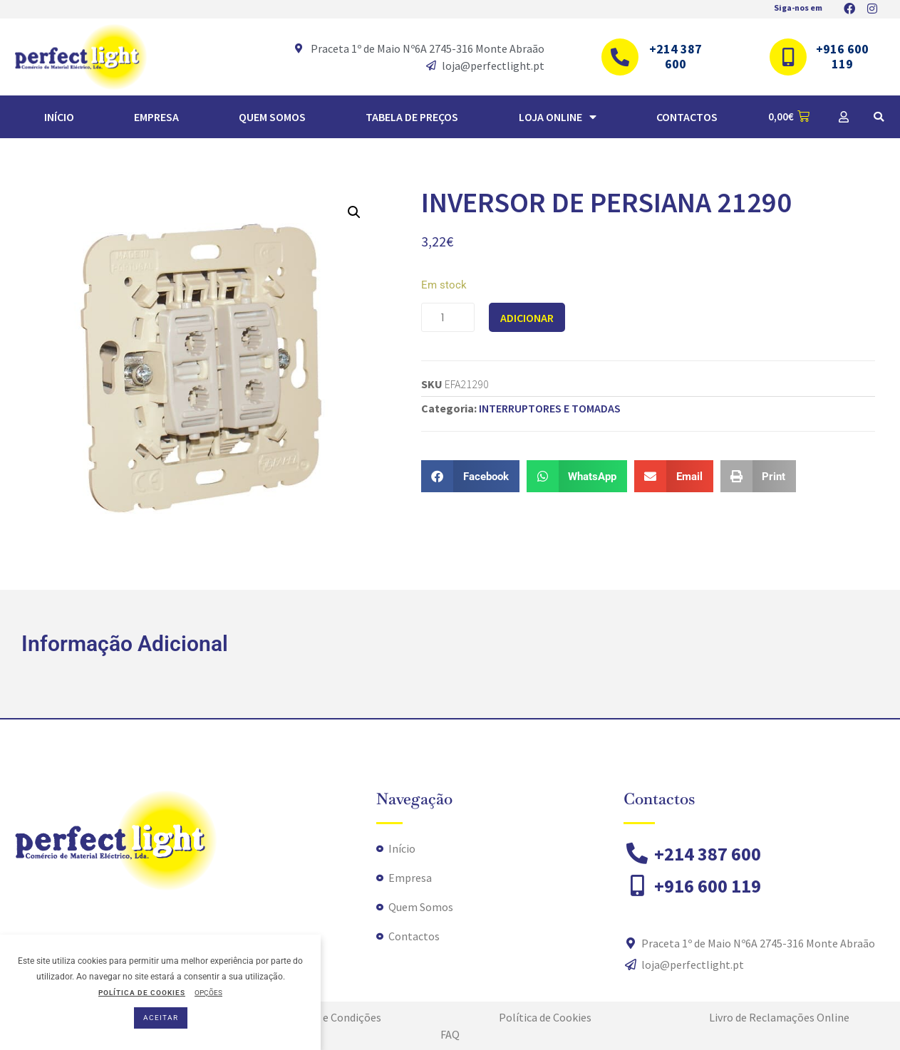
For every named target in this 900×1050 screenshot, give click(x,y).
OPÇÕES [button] (208, 993)
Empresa (156, 117)
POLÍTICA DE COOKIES (141, 993)
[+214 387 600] (619, 57)
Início (59, 117)
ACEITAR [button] (160, 1018)
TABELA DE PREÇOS (412, 117)
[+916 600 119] (788, 57)
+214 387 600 (675, 57)
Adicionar (527, 318)
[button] (878, 117)
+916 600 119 (842, 57)
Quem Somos (272, 117)
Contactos (687, 117)
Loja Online (557, 117)
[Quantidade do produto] (448, 317)
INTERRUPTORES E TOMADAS (550, 408)
